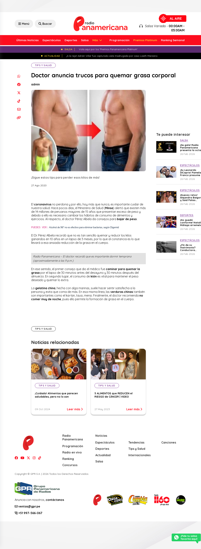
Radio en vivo (72, 452)
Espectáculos (52, 40)
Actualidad (103, 455)
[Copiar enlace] (19, 117)
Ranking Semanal (173, 40)
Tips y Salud (43, 65)
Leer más (75, 409)
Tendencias (136, 442)
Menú (23, 24)
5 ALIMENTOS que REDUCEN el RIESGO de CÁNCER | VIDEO (113, 395)
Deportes (71, 40)
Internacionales (139, 455)
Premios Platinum (145, 40)
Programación (119, 40)
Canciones (168, 442)
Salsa (85, 40)
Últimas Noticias (27, 40)
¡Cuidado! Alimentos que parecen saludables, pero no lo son (56, 395)
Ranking (68, 459)
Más (95, 40)
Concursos (69, 465)
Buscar (45, 24)
